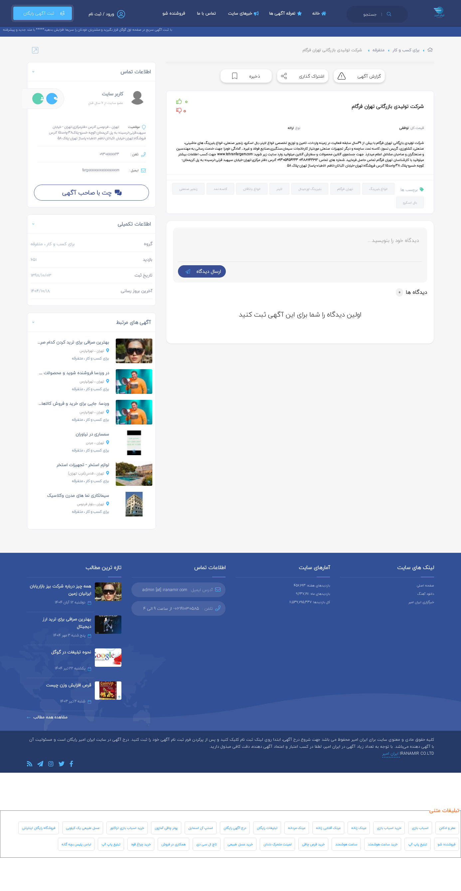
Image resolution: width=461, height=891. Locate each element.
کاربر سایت (112, 94)
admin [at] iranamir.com (164, 589)
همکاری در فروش (173, 844)
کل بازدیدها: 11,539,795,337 (309, 602)
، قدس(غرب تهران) (88, 473)
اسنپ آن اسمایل (200, 828)
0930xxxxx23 (109, 154)
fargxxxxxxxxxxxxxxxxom (100, 170)
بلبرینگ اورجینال (309, 189)
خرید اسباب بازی (389, 828)
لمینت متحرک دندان (277, 844)
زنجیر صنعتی (188, 189)
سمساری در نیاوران (92, 434)
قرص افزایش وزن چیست (68, 685)
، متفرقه (90, 358)
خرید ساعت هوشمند (382, 844)
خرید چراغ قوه (141, 844)
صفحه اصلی (425, 585)
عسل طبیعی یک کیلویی (82, 828)
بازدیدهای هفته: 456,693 (312, 585)
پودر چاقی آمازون (166, 828)
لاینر (279, 189)
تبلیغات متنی (444, 810)
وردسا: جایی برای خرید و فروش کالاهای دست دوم (64, 403)
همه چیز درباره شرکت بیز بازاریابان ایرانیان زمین (60, 589)
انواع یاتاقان (251, 189)
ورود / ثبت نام (101, 14)
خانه (320, 13)
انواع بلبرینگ (378, 189)
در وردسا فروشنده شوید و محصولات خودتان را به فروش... (57, 373)
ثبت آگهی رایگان (43, 13)
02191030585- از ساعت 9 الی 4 (171, 608)
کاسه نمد (220, 189)
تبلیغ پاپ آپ (417, 844)
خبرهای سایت (244, 13)
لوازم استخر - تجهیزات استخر (83, 464)
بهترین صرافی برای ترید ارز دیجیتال (67, 622)
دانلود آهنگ (425, 593)
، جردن (97, 443)
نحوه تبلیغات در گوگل (71, 652)
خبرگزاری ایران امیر (421, 602)
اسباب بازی (420, 828)
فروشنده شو (173, 13)
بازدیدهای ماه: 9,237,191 (313, 593)
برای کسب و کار (405, 50)
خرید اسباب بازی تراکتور (127, 828)
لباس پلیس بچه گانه (76, 844)
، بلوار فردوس (93, 504)
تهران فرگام (345, 189)
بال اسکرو (410, 202)
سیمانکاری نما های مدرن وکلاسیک (78, 495)
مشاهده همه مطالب (47, 717)
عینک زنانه (358, 828)
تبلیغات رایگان (267, 828)
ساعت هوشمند (346, 844)
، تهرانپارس (94, 351)
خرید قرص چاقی (313, 844)
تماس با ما (206, 13)
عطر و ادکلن (447, 828)
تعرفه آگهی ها (286, 13)
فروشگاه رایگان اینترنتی (38, 828)
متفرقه (378, 50)
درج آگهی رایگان (235, 828)
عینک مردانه (296, 828)
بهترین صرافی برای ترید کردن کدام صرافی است (66, 342)
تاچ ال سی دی (206, 844)
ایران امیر (391, 753)
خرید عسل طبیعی (240, 844)
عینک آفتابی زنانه (328, 828)
